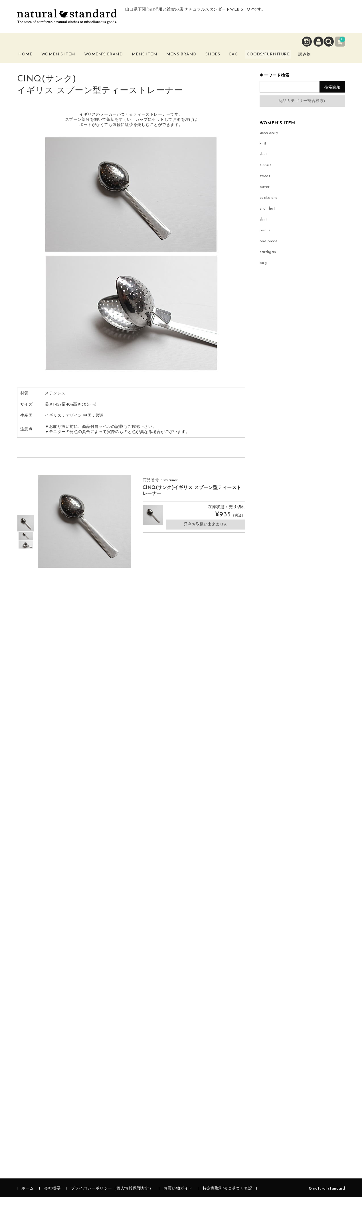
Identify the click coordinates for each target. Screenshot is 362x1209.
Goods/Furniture (292, 59)
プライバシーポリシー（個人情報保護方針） (112, 1200)
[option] (25, 535)
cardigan (268, 264)
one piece (269, 253)
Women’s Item (66, 62)
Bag (251, 59)
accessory (269, 144)
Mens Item (154, 62)
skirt (264, 231)
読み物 (334, 62)
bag (263, 274)
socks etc (269, 209)
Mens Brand (192, 62)
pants (265, 242)
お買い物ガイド (178, 1200)
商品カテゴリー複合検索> (302, 113)
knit (263, 155)
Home (30, 59)
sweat (265, 188)
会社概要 (52, 1200)
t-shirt (266, 177)
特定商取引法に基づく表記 (227, 1200)
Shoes (225, 59)
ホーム (27, 1200)
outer (265, 199)
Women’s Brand (112, 62)
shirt (264, 166)
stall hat (268, 220)
